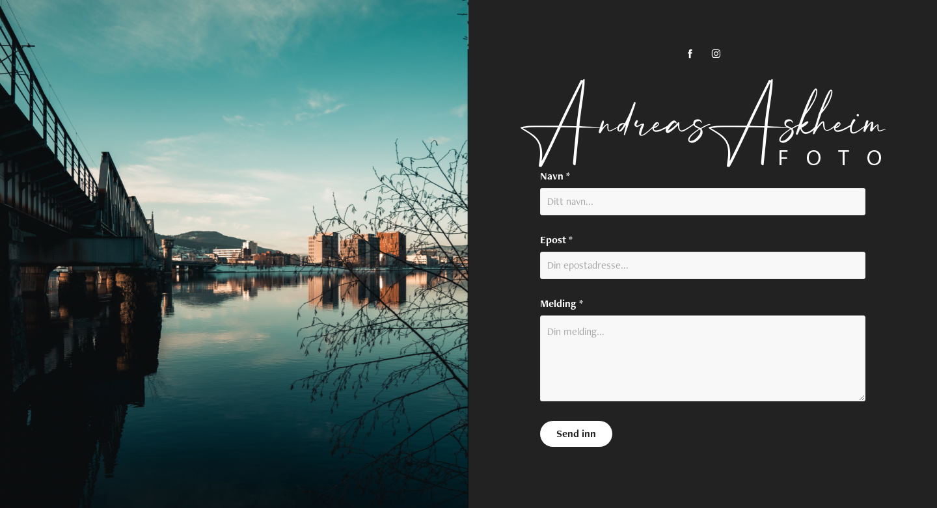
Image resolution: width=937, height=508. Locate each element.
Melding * (561, 304)
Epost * (556, 240)
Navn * (555, 176)
